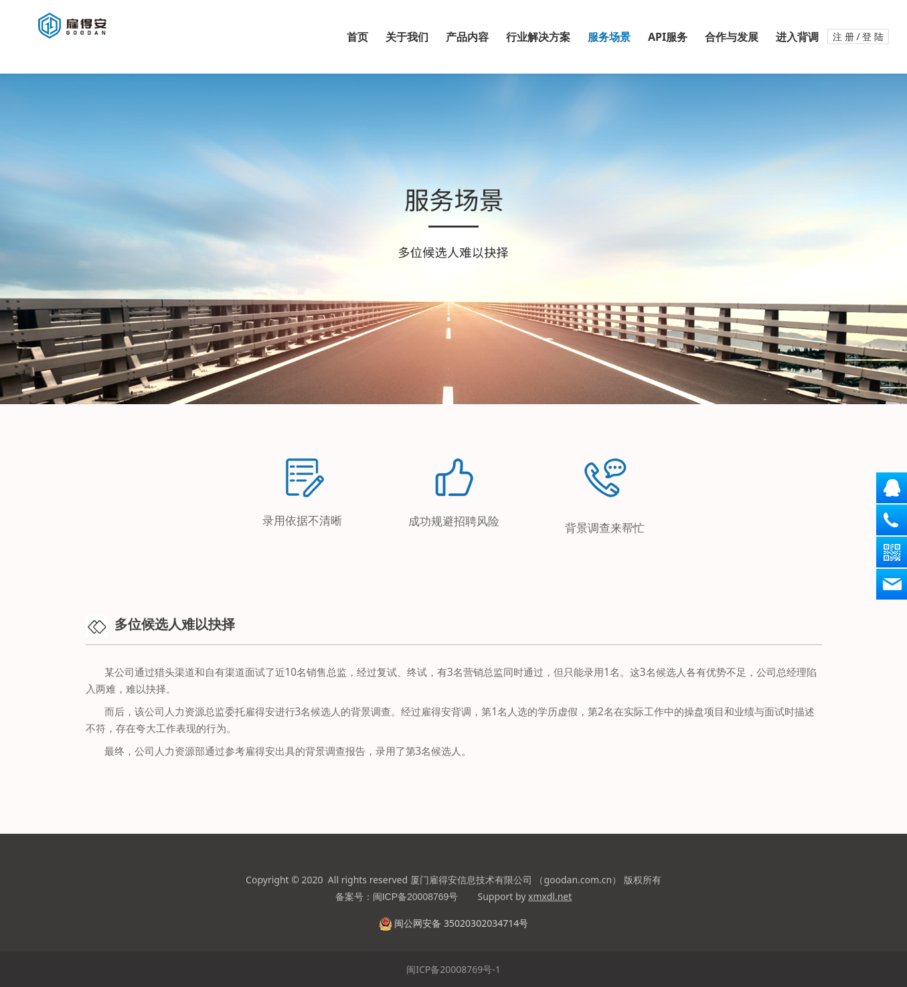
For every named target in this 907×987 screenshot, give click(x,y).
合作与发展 (731, 36)
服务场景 (609, 36)
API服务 (667, 36)
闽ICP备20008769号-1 (453, 969)
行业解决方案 (538, 36)
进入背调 (797, 36)
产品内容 (467, 36)
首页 (357, 36)
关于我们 (407, 36)
